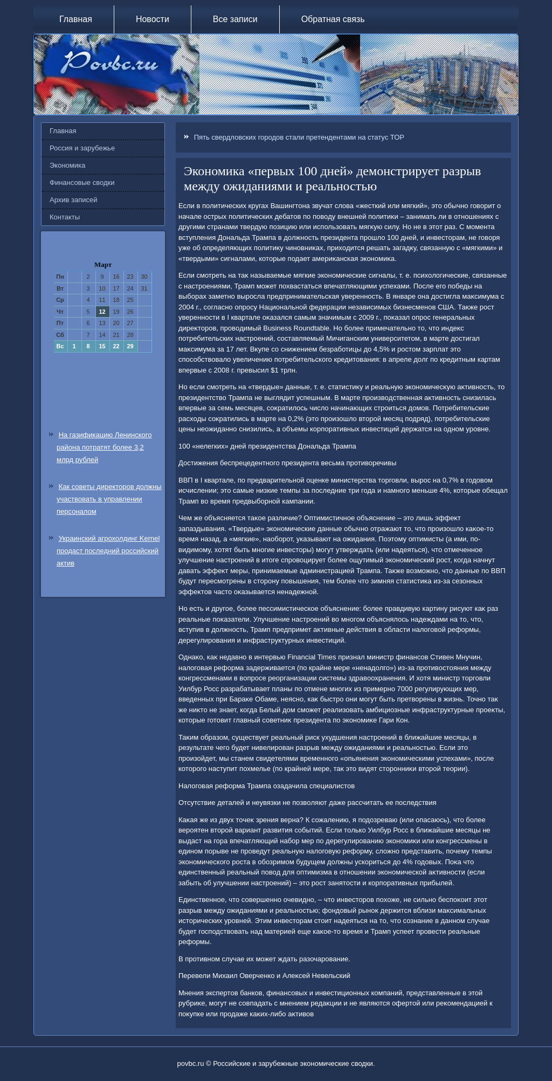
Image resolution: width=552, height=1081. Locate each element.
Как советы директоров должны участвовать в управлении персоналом (109, 499)
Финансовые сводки (82, 182)
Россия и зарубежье (82, 148)
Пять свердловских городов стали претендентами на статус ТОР (299, 137)
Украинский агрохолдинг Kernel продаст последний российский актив (108, 550)
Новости (152, 19)
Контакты (65, 217)
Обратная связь (333, 19)
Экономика (67, 165)
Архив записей (74, 200)
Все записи (235, 19)
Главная (75, 19)
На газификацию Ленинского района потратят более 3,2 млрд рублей (104, 447)
